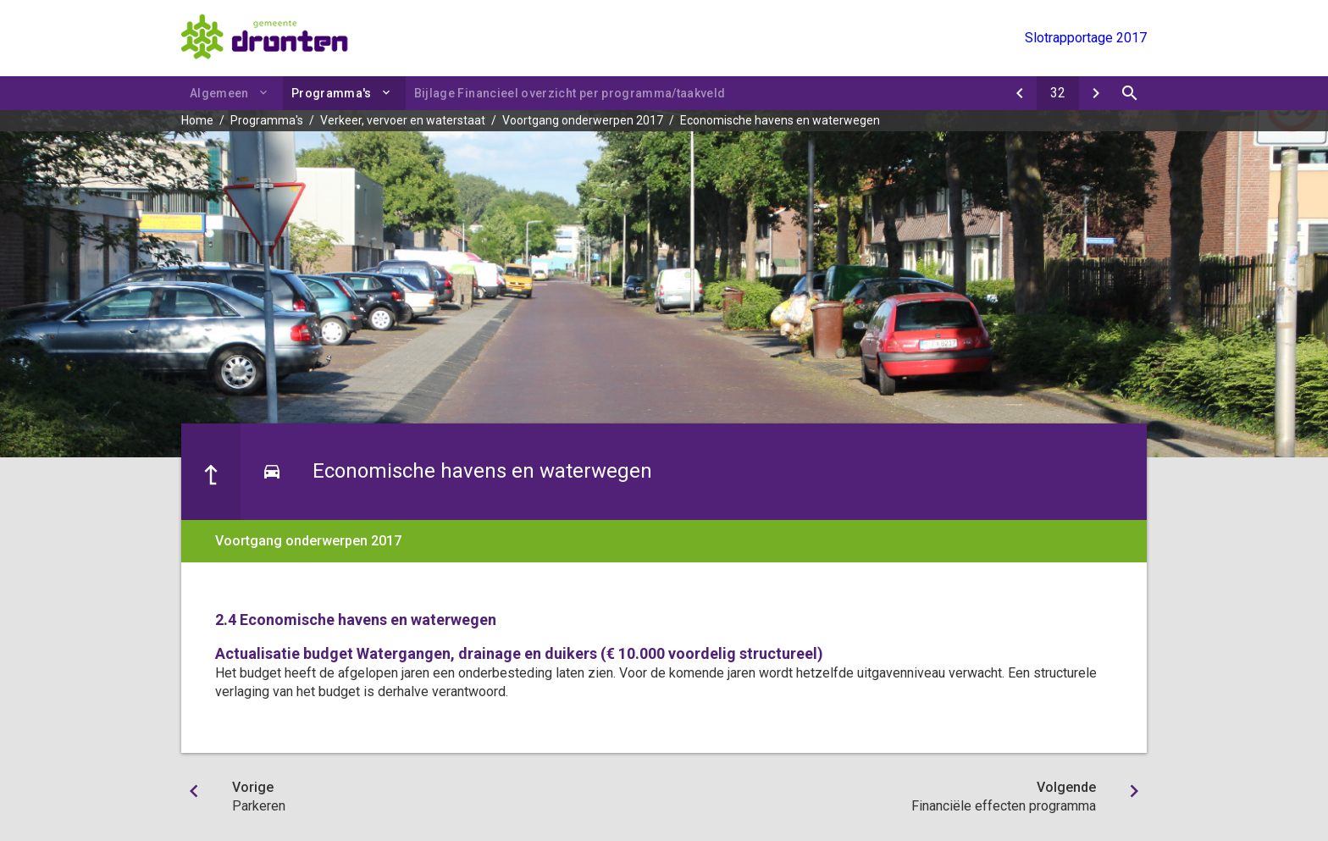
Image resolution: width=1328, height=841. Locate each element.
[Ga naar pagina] (1058, 93)
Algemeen (219, 93)
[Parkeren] (1020, 93)
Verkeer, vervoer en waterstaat (402, 120)
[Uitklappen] (389, 92)
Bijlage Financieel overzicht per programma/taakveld (570, 93)
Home (197, 120)
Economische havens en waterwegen (780, 120)
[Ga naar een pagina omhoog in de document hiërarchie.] (211, 471)
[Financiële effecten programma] (1096, 93)
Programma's (331, 93)
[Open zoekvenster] (1130, 93)
